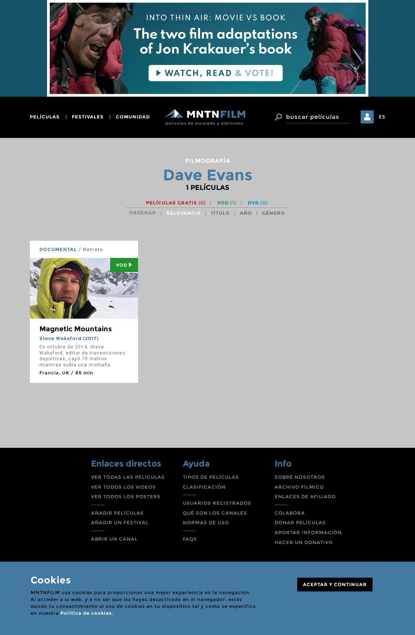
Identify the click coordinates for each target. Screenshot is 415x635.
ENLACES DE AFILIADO (305, 496)
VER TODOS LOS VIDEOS (123, 487)
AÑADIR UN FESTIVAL (120, 522)
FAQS (190, 539)
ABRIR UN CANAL (114, 539)
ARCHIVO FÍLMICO (299, 487)
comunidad (133, 117)
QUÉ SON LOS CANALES (215, 513)
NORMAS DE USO (206, 522)
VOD (226, 203)
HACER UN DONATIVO (304, 542)
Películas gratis (176, 203)
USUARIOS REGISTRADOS (217, 503)
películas (45, 117)
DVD (258, 203)
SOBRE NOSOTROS (300, 477)
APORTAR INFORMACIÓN (308, 532)
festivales (88, 117)
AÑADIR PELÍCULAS (117, 513)
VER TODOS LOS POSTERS (126, 496)
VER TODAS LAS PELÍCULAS (128, 477)
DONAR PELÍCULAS (300, 522)
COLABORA (290, 513)
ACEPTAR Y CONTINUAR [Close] (335, 584)
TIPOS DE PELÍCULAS (211, 477)
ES (382, 117)
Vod (124, 265)
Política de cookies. (86, 613)
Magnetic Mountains (75, 329)
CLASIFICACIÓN (204, 487)
